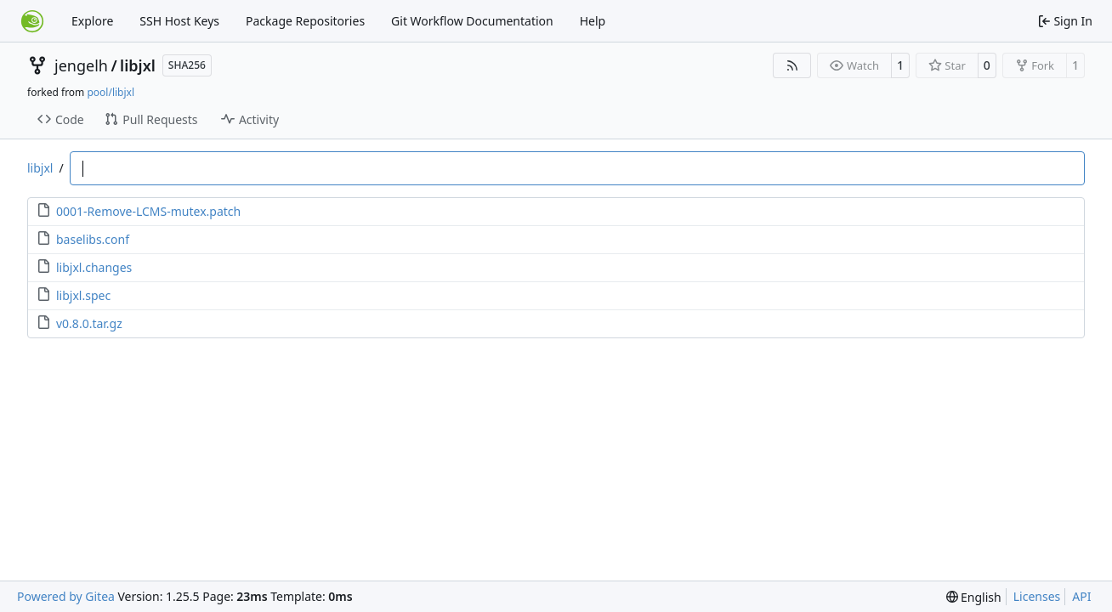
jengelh (81, 65)
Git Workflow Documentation (472, 21)
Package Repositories (305, 21)
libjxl (138, 65)
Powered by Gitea (66, 596)
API (1081, 596)
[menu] (973, 597)
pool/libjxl (110, 92)
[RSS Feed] (792, 65)
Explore (92, 21)
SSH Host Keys (179, 21)
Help (593, 21)
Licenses (1037, 596)
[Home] (32, 21)
